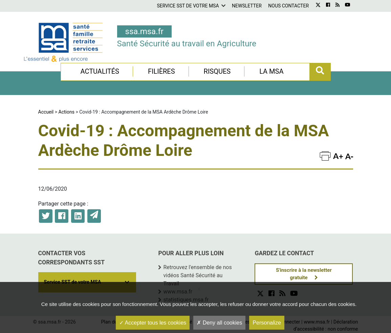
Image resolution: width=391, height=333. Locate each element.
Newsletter (247, 5)
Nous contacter (288, 5)
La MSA (271, 71)
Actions (66, 112)
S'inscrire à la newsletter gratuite (304, 274)
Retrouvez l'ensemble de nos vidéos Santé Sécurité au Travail (197, 275)
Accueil (46, 112)
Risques (217, 71)
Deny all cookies (219, 323)
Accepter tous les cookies (152, 323)
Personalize (267, 323)
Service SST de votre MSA (188, 5)
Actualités (99, 71)
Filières (161, 71)
